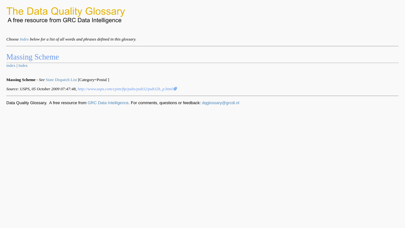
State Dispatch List (61, 79)
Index (24, 39)
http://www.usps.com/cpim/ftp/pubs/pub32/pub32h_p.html (127, 88)
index (11, 65)
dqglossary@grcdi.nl (220, 102)
